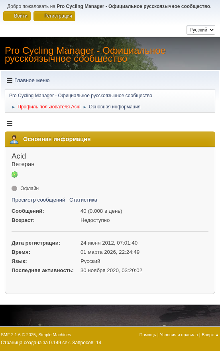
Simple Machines (54, 334)
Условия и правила (179, 334)
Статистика (83, 200)
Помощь (147, 334)
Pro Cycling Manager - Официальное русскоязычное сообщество (85, 54)
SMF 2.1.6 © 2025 (18, 334)
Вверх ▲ (210, 334)
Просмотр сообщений (38, 200)
